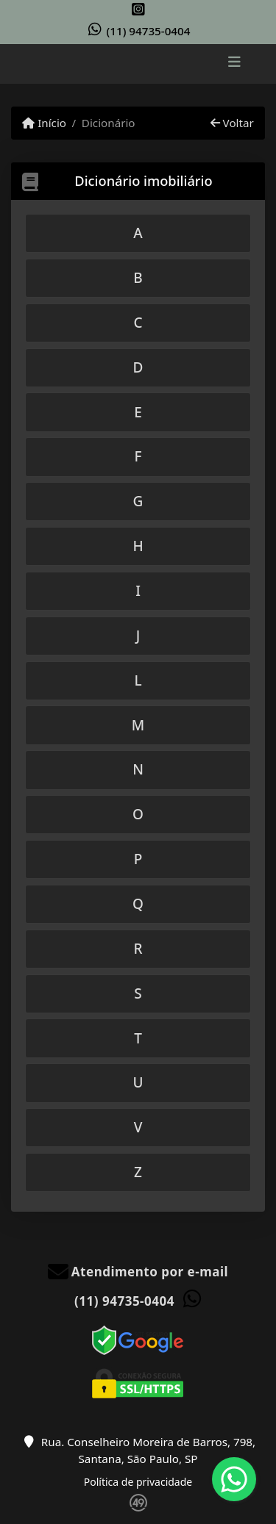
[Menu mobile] (138, 63)
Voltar (232, 122)
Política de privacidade (138, 1482)
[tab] (138, 233)
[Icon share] (138, 9)
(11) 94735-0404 (149, 31)
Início (44, 122)
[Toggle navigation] (234, 64)
